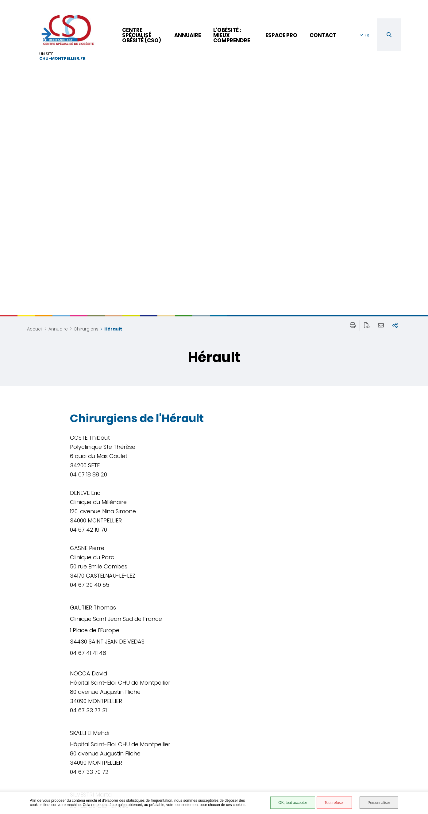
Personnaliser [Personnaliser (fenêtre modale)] (379, 803)
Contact (323, 35)
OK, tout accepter (292, 803)
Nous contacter (194, 754)
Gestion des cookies (293, 783)
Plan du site (283, 761)
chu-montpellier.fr (62, 58)
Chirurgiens (86, 146)
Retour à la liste (91, 714)
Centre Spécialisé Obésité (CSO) (141, 35)
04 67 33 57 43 (189, 772)
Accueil (35, 146)
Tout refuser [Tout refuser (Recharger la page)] (334, 803)
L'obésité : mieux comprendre (231, 35)
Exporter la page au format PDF (367, 143)
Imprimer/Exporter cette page (353, 143)
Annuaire (187, 35)
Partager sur (395, 143)
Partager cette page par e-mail (381, 143)
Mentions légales (289, 755)
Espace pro (281, 35)
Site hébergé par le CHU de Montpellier (298, 770)
